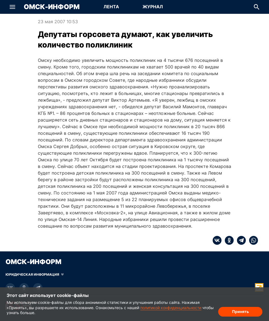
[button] (12, 7)
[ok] (227, 240)
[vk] (217, 240)
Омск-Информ (52, 7)
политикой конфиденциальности (170, 307)
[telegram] (240, 240)
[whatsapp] (252, 240)
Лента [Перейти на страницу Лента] (111, 6)
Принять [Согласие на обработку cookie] (240, 311)
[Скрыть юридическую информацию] (35, 274)
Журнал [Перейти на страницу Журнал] (153, 6)
